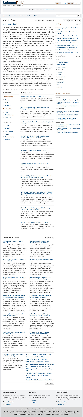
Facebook (34, 400)
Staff (27, 409)
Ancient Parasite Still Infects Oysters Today (38, 354)
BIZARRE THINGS (60, 108)
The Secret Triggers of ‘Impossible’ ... (66, 50)
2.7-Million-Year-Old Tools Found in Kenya (67, 52)
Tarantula (7, 128)
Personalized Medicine (62, 62)
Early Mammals (9, 115)
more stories (49, 383)
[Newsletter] (78, 3)
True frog (7, 139)
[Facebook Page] (62, 3)
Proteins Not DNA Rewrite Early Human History (39, 380)
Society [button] (29, 15)
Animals (7, 100)
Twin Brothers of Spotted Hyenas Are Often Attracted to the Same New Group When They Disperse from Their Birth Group (36, 193)
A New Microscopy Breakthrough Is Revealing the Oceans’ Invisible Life (40, 314)
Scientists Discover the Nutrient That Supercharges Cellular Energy (40, 278)
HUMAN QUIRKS (59, 97)
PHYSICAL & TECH (60, 69)
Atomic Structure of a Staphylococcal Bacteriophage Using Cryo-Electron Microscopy (35, 208)
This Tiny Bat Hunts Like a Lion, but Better (67, 132)
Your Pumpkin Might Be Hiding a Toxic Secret (68, 106)
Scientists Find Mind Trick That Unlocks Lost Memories (68, 103)
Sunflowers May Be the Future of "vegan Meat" (68, 100)
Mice (6, 102)
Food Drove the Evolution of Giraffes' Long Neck (34, 222)
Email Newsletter (9, 401)
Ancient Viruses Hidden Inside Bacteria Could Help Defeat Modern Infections (14, 296)
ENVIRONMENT (59, 79)
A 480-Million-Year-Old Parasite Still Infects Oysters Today (13, 355)
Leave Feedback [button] (62, 401)
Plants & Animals (8, 96)
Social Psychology (61, 67)
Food (58, 84)
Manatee (7, 134)
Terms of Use (63, 409)
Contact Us (61, 404)
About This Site (20, 409)
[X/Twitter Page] (65, 3)
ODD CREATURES (60, 122)
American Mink (9, 137)
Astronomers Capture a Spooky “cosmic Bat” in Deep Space (68, 111)
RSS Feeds (8, 404)
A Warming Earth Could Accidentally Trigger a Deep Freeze (13, 314)
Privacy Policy (45, 409)
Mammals (8, 105)
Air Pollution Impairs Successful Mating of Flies (34, 150)
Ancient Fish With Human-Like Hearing (37, 357)
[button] (65, 20)
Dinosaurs (8, 117)
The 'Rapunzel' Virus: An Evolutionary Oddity (33, 96)
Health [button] (9, 15)
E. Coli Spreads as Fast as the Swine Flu (67, 45)
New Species (60, 82)
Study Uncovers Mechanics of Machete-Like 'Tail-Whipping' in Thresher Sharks (35, 108)
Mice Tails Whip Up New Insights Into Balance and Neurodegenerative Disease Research (35, 136)
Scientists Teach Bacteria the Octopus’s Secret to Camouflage (68, 129)
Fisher (7, 125)
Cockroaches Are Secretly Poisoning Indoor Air (68, 42)
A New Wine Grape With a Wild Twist (36, 359)
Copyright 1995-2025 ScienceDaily (13, 411)
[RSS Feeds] (75, 3)
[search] (78, 15)
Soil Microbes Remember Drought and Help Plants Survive (14, 332)
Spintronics (59, 72)
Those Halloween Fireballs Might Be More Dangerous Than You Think (67, 115)
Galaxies (59, 74)
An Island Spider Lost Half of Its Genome (38, 366)
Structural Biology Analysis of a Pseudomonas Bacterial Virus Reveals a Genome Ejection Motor (36, 176)
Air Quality (59, 87)
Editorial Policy (55, 409)
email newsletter (49, 10)
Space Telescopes (61, 77)
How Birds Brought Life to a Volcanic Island (67, 47)
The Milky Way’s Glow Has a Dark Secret (67, 40)
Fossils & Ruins (7, 109)
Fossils (7, 112)
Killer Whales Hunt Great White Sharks (37, 361)
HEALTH (57, 59)
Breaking (58, 24)
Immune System (61, 64)
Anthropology (9, 131)
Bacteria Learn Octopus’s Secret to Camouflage (40, 364)
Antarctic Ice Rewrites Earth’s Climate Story (68, 35)
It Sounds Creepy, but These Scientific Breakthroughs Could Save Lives (40, 332)
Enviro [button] (22, 15)
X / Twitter (34, 402)
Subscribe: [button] (70, 3)
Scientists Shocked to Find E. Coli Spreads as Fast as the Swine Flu (39, 242)
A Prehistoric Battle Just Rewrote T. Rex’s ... (39, 373)
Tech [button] (15, 15)
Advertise (38, 409)
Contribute (32, 409)
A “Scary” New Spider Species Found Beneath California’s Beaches (40, 296)
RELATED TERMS (7, 122)
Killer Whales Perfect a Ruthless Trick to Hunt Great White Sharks (68, 125)
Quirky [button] (36, 15)
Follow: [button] (58, 3)
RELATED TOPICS (7, 92)
